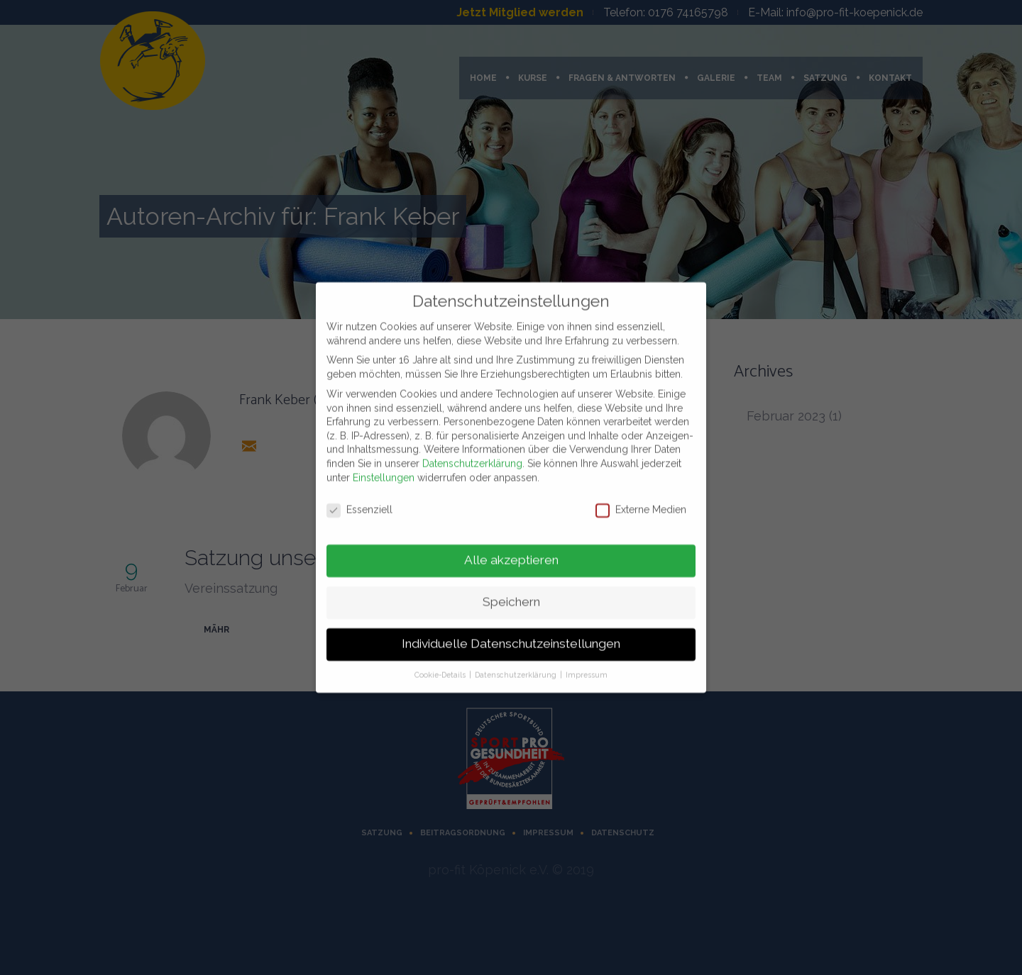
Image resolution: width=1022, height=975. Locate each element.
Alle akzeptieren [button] (511, 554)
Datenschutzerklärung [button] (517, 668)
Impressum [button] (587, 668)
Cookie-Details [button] (441, 668)
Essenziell (359, 504)
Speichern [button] (511, 596)
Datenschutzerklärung (472, 456)
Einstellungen (383, 471)
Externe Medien (640, 504)
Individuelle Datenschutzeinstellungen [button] (511, 637)
